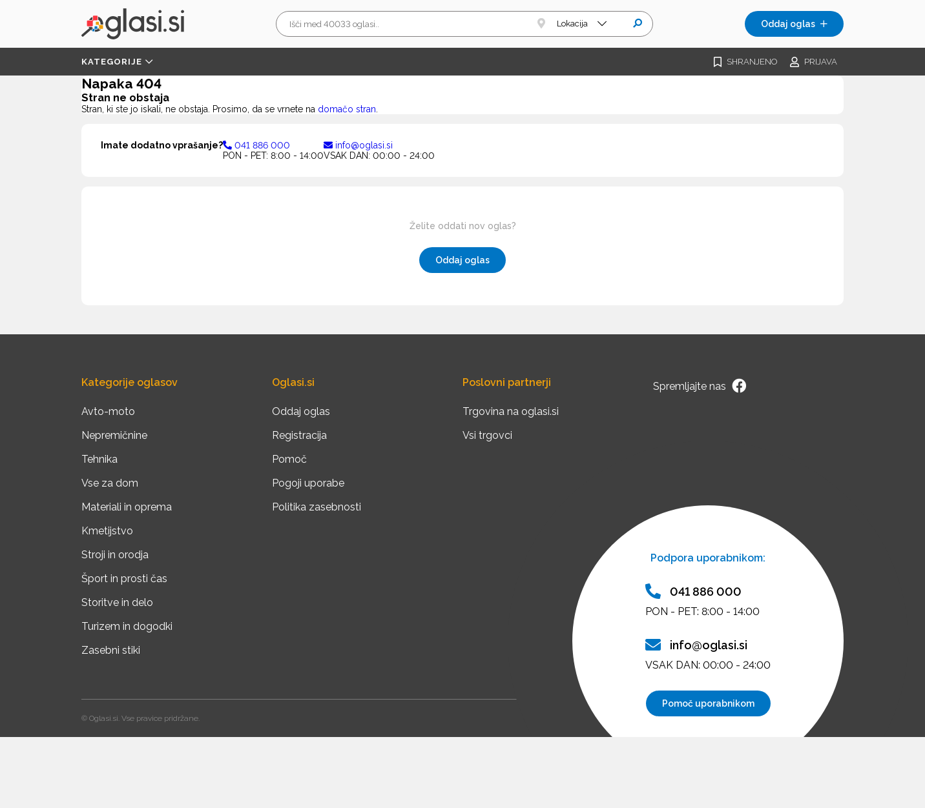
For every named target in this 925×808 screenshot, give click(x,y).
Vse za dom (109, 483)
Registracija (299, 435)
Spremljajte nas (699, 386)
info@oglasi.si (358, 145)
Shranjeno (745, 62)
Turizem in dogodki (126, 626)
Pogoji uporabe (308, 483)
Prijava (813, 62)
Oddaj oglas (794, 24)
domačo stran (347, 109)
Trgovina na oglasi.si (510, 411)
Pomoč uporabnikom (708, 703)
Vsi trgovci (487, 435)
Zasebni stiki (110, 650)
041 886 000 (256, 145)
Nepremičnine (114, 435)
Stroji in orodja (115, 555)
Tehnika (99, 459)
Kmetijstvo (107, 531)
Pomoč (289, 459)
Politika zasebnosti (316, 507)
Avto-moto (108, 411)
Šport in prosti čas (124, 578)
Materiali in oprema (126, 507)
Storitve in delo (117, 602)
